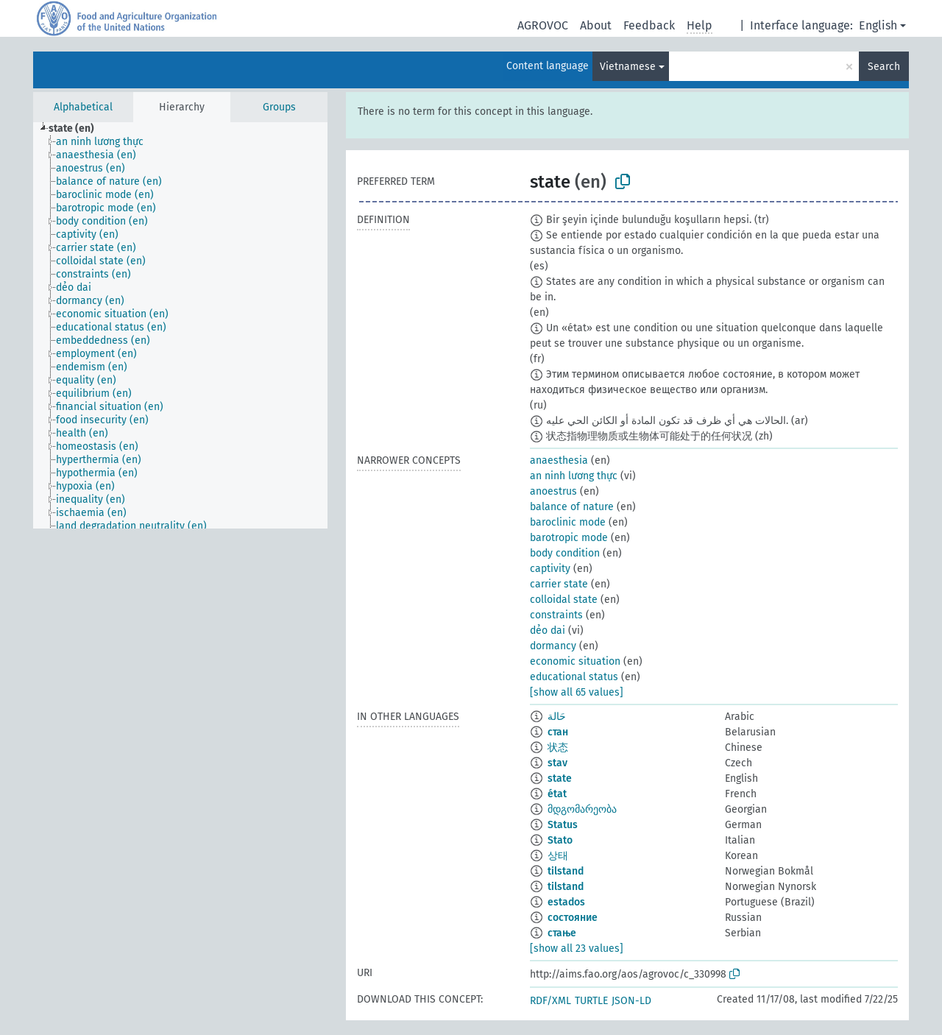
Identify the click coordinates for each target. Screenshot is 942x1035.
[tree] (180, 325)
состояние (573, 917)
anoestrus (553, 491)
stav (557, 763)
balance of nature (572, 507)
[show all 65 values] (576, 692)
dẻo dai (547, 630)
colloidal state (564, 599)
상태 (558, 855)
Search (884, 66)
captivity (550, 568)
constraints (556, 615)
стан (558, 732)
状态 (558, 747)
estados (566, 902)
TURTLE (591, 1001)
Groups (279, 107)
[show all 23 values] (576, 948)
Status (563, 825)
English (878, 25)
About (596, 25)
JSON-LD (631, 1001)
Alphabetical (83, 107)
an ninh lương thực (573, 476)
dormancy (553, 646)
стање (562, 933)
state (560, 778)
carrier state (559, 584)
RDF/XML (550, 1001)
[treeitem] (77, 128)
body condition (565, 553)
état (557, 794)
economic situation (575, 661)
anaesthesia (559, 460)
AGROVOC (542, 25)
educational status (574, 677)
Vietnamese (628, 66)
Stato (560, 840)
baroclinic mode (568, 522)
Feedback (649, 25)
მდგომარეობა (582, 809)
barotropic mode (569, 537)
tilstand (566, 871)
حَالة (557, 716)
